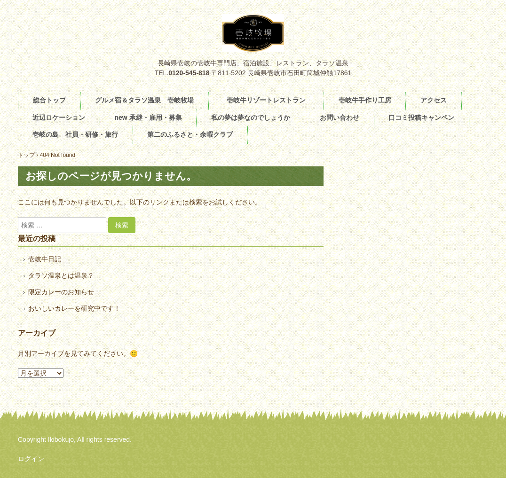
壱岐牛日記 (44, 259)
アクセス (433, 100)
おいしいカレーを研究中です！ (74, 308)
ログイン (31, 458)
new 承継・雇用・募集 (148, 117)
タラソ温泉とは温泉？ (61, 275)
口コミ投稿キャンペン (421, 117)
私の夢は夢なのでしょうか (250, 117)
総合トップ (49, 100)
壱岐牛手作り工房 (365, 100)
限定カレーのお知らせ (61, 292)
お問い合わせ (339, 117)
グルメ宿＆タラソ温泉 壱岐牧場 (144, 100)
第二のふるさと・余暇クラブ (190, 134)
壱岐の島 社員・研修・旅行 (75, 134)
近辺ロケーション (58, 117)
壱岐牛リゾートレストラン (269, 100)
